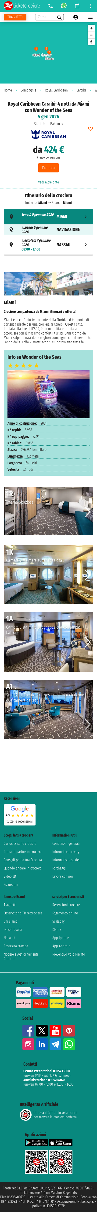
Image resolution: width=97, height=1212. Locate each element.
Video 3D (10, 876)
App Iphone (60, 938)
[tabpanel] (48, 307)
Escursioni (11, 884)
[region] (48, 53)
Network (9, 938)
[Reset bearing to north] (91, 41)
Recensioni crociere (66, 905)
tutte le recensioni (20, 821)
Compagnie (28, 90)
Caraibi (81, 90)
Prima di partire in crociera (23, 851)
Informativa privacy (65, 851)
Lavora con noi (62, 876)
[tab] (48, 216)
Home (8, 90)
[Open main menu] (90, 17)
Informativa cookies (66, 860)
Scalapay (58, 921)
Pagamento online (65, 913)
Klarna (56, 929)
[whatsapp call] (64, 6)
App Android (61, 946)
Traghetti (10, 905)
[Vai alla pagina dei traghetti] (15, 17)
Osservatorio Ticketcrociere (23, 913)
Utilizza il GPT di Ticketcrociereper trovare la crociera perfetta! (48, 1115)
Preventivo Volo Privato (68, 954)
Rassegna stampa (16, 946)
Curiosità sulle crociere (20, 843)
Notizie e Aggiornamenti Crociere (21, 956)
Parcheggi (59, 868)
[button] (88, 512)
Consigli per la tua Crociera (23, 860)
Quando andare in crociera (22, 868)
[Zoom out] (91, 35)
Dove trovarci (13, 929)
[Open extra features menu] (50, 17)
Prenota (48, 168)
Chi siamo (11, 921)
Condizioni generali (66, 843)
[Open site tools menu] (90, 6)
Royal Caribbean (56, 90)
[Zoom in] (91, 28)
